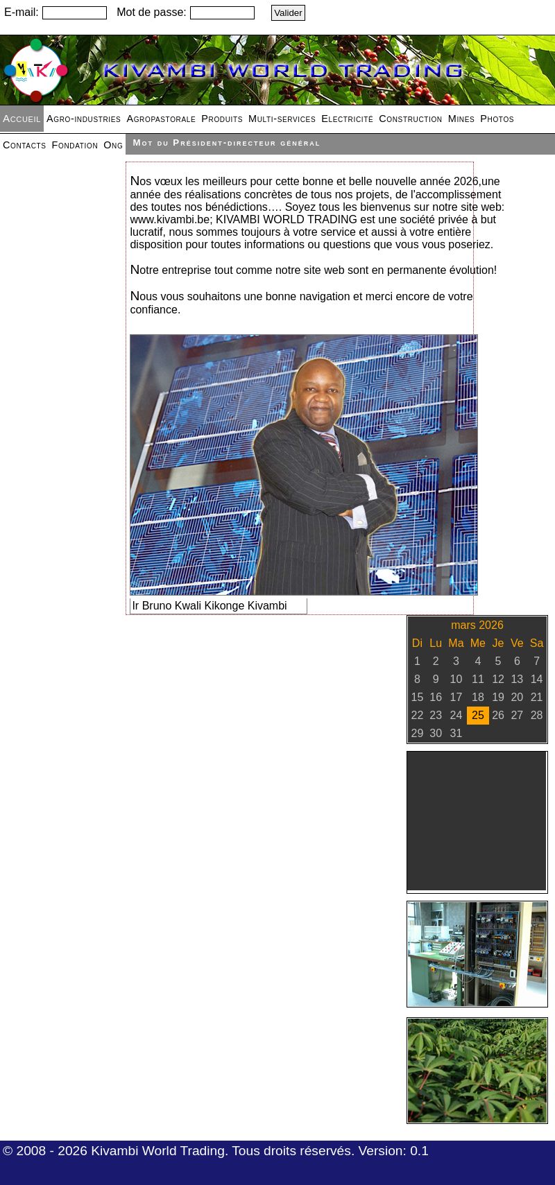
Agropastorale (161, 118)
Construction (410, 118)
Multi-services (282, 118)
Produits (222, 118)
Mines (461, 118)
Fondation (75, 144)
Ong (113, 144)
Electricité (347, 118)
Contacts (24, 144)
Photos (497, 118)
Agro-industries (83, 118)
